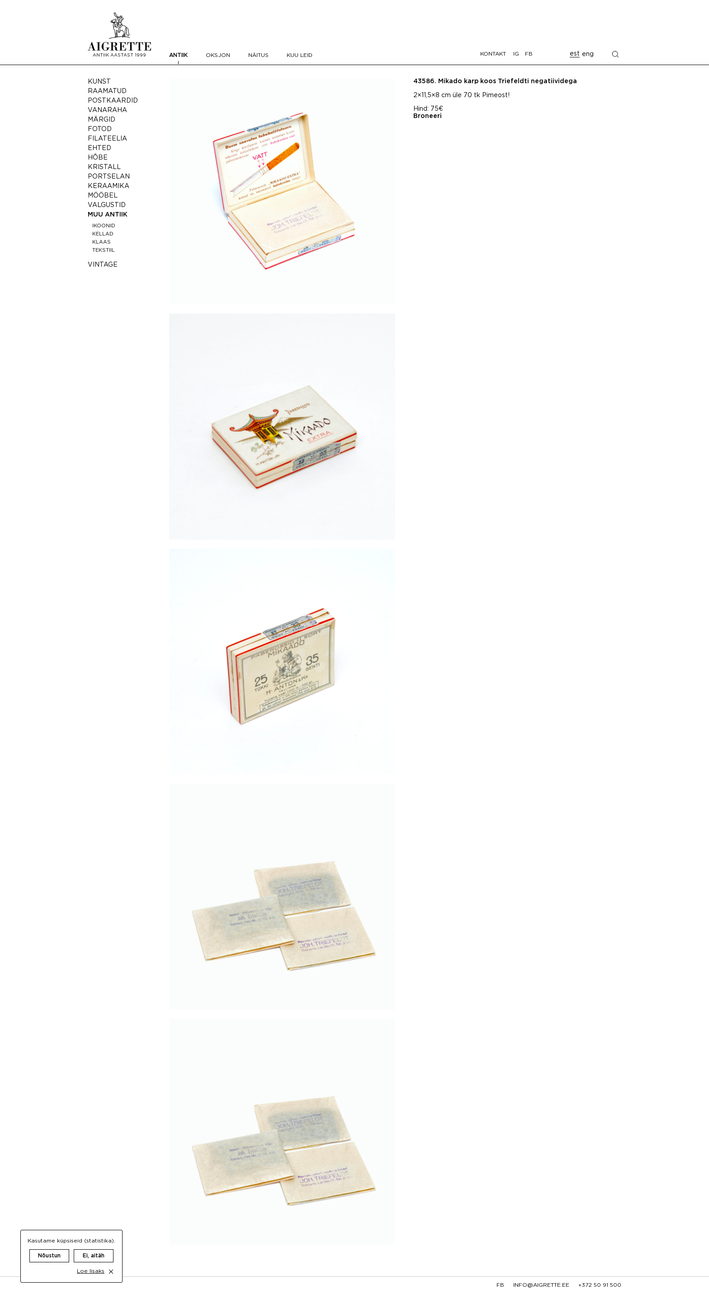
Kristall (104, 167)
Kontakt (493, 54)
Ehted (99, 148)
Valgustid (107, 205)
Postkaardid (113, 101)
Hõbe (98, 157)
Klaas (101, 242)
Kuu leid (299, 55)
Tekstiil (103, 250)
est (575, 53)
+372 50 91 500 (599, 1285)
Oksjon (218, 55)
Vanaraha (107, 110)
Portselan (109, 176)
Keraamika (108, 186)
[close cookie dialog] (111, 1262)
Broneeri (427, 116)
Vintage (103, 265)
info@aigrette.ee (541, 1285)
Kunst (99, 82)
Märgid (101, 119)
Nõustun (49, 1246)
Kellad (102, 234)
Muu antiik (108, 214)
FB (529, 54)
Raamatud (107, 91)
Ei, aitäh (93, 1246)
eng (588, 54)
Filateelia (107, 138)
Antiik (178, 55)
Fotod (100, 129)
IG (516, 54)
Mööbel (103, 195)
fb (500, 1285)
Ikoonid (103, 226)
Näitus (258, 55)
